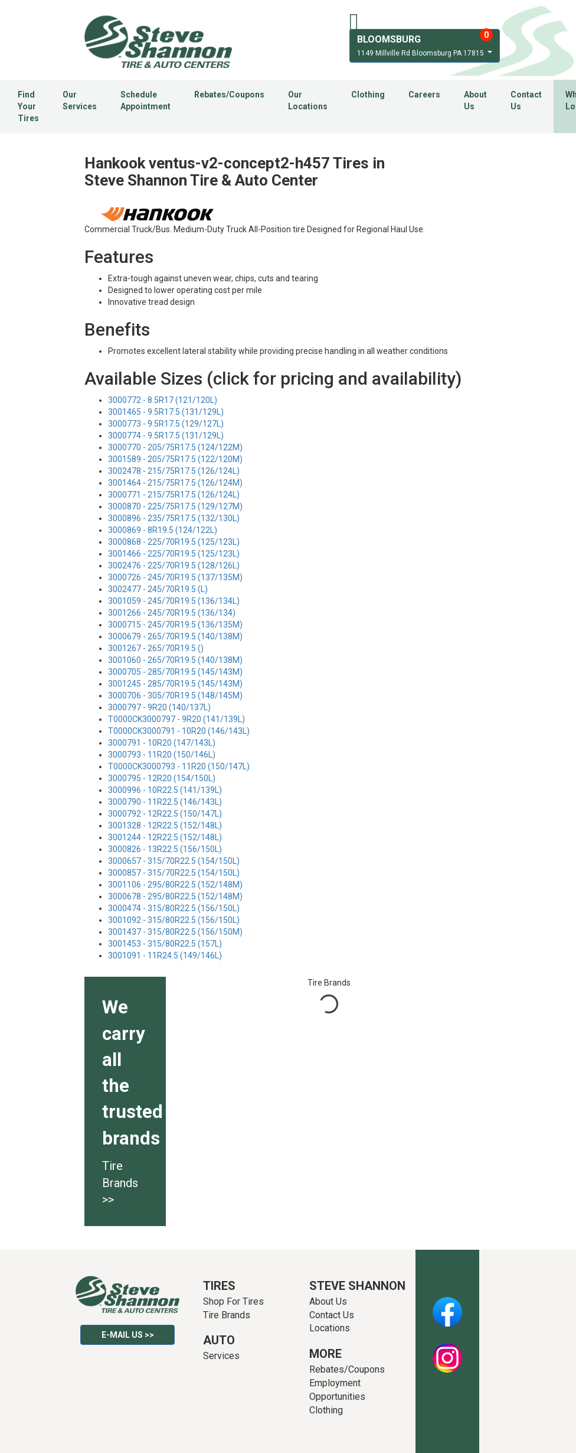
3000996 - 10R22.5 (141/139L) (165, 790)
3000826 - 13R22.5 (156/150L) (165, 849)
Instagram (447, 1351)
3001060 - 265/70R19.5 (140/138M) (175, 660)
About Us (475, 100)
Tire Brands (226, 1315)
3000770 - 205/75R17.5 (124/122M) (175, 447)
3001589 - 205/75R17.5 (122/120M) (175, 459)
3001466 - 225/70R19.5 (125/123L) (174, 553)
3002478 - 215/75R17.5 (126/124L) (174, 471)
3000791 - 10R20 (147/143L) (161, 742)
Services (221, 1355)
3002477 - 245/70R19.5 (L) (158, 589)
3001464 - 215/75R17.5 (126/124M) (175, 482)
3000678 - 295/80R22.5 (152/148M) (175, 896)
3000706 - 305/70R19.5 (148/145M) (175, 695)
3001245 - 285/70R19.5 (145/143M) (175, 683)
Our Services (80, 100)
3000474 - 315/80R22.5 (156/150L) (174, 908)
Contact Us (526, 100)
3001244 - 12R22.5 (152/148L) (165, 837)
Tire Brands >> (120, 1183)
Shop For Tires (233, 1301)
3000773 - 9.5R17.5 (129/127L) (166, 423)
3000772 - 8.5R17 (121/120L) (162, 400)
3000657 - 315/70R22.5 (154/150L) (174, 861)
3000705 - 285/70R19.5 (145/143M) (175, 672)
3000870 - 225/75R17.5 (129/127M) (175, 506)
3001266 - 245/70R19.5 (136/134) (171, 612)
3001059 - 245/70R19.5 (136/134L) (174, 601)
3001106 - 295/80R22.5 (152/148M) (175, 884)
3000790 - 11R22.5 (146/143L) (165, 802)
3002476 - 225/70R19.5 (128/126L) (174, 565)
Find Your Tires (28, 106)
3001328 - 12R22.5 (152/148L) (165, 825)
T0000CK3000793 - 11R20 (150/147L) (179, 766)
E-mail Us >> (128, 1335)
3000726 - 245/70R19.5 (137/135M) (175, 577)
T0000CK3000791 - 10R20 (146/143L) (179, 731)
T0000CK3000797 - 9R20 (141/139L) (176, 719)
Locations (329, 1328)
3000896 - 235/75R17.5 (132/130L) (174, 518)
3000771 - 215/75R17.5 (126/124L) (174, 494)
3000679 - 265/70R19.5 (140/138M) (175, 636)
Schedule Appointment (145, 100)
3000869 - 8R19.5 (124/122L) (162, 530)
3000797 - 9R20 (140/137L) (159, 707)
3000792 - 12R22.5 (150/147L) (165, 813)
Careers (424, 94)
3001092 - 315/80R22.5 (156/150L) (174, 920)
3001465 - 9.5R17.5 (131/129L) (166, 412)
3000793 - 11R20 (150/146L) (161, 754)
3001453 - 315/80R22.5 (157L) (165, 943)
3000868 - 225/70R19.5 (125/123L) (174, 542)
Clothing (368, 94)
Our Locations (308, 100)
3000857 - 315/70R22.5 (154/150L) (174, 872)
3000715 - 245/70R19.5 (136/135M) (175, 624)
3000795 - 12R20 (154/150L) (161, 778)
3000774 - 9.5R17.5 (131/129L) (166, 435)
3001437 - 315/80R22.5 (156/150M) (175, 932)
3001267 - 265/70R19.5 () (156, 648)
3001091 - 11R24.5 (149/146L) (165, 955)
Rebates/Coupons (229, 94)
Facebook (447, 1305)
